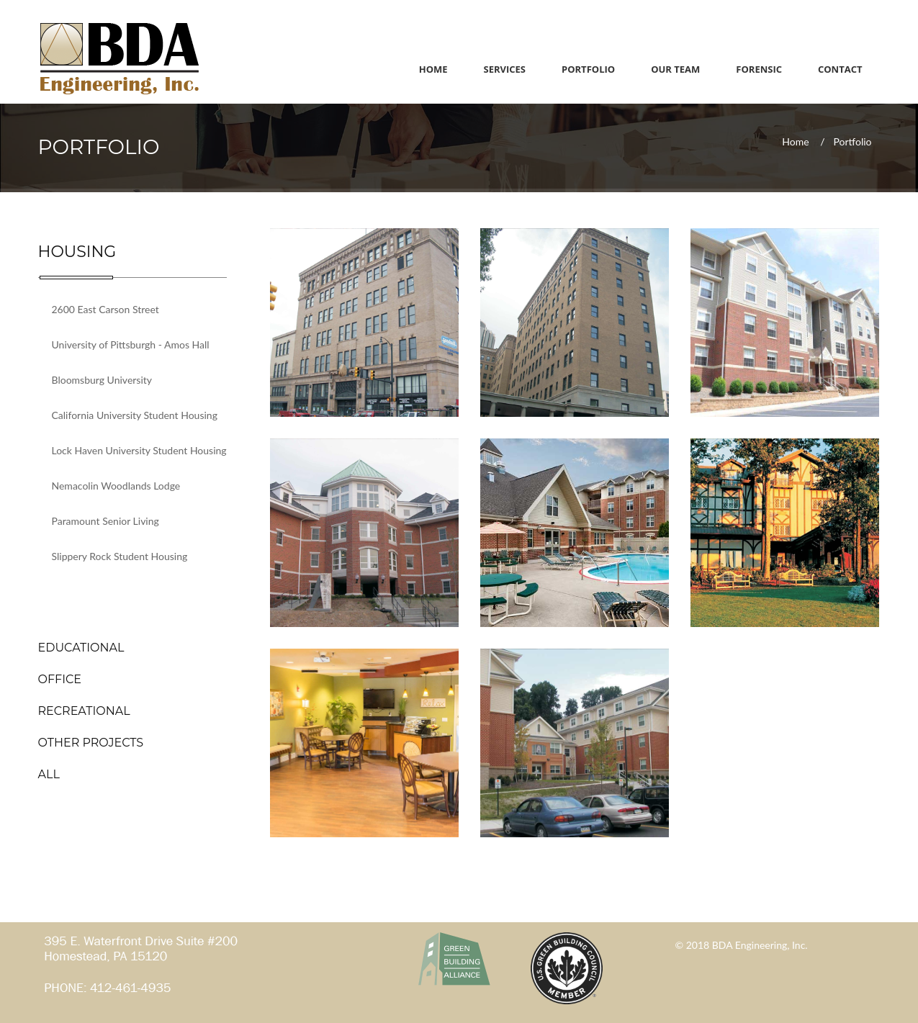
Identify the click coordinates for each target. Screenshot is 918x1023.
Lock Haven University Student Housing (139, 450)
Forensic (759, 69)
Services (505, 69)
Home (433, 69)
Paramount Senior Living (105, 521)
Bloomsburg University (102, 380)
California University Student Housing (134, 415)
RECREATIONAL (84, 711)
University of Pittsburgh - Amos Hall (131, 344)
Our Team (675, 69)
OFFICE (60, 679)
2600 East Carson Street (105, 309)
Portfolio (588, 69)
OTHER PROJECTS (91, 742)
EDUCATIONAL (81, 647)
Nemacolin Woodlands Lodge (116, 485)
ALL (49, 774)
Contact (840, 69)
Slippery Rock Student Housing (120, 556)
